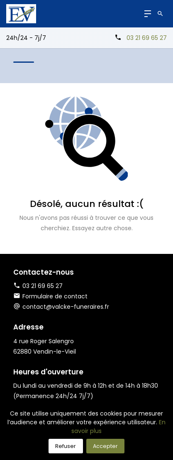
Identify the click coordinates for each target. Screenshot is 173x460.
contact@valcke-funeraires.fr (65, 307)
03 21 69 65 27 (147, 38)
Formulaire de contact (50, 296)
